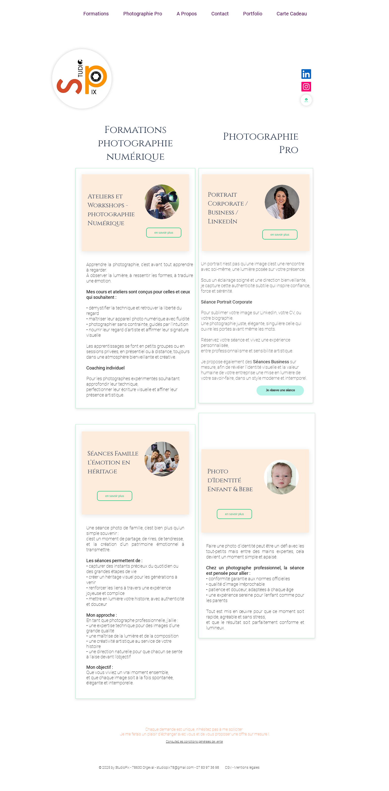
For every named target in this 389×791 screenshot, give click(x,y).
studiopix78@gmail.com (175, 767)
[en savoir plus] (163, 233)
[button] (96, 13)
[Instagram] (306, 86)
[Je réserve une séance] (280, 391)
